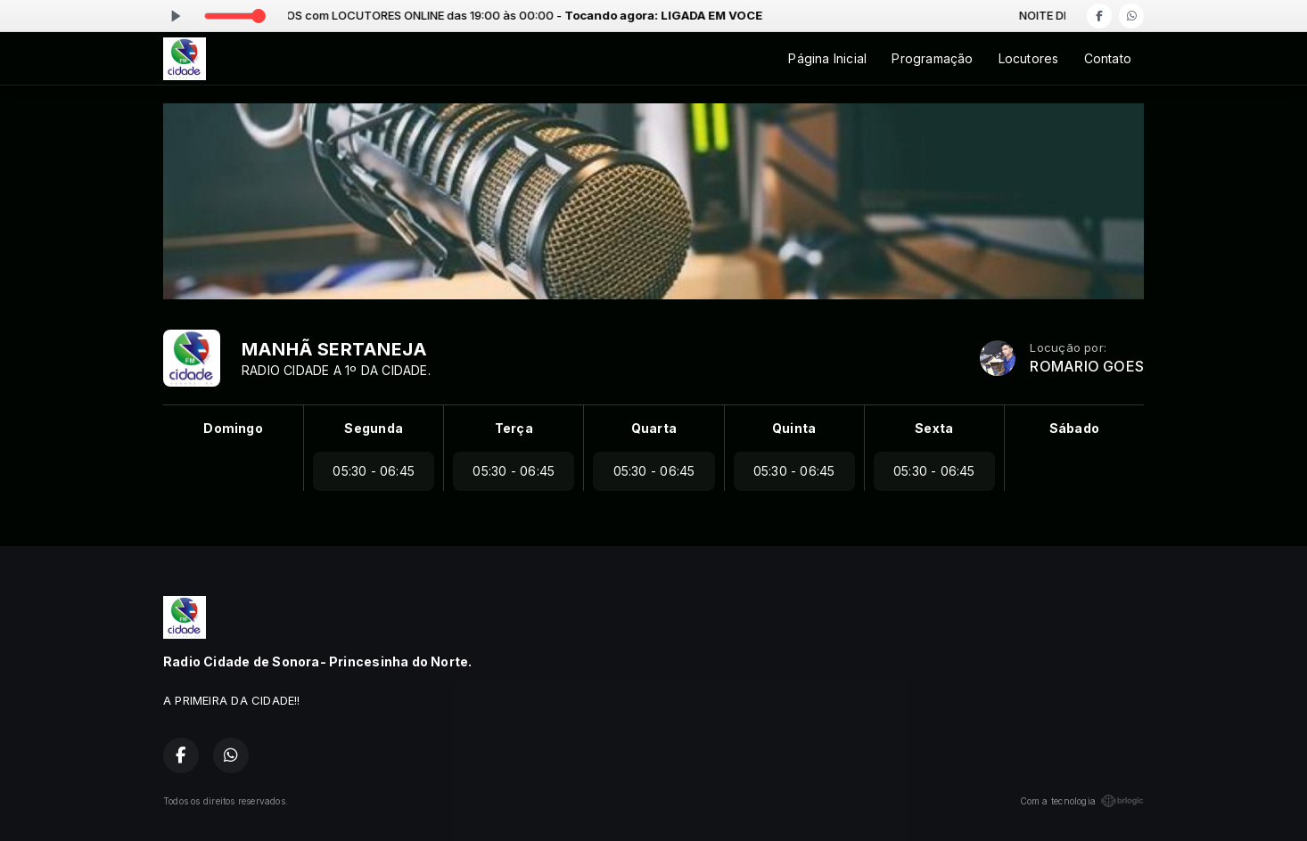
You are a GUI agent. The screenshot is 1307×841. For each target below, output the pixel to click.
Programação (932, 58)
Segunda (373, 428)
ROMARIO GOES (1087, 366)
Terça (514, 428)
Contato (1107, 58)
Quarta (654, 428)
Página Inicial (827, 58)
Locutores (1029, 58)
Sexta (934, 428)
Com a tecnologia (1082, 801)
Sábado (1074, 428)
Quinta (794, 428)
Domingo (232, 428)
